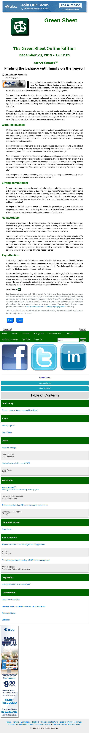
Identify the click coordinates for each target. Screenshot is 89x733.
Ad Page (69, 334)
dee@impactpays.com (35, 307)
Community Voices (43, 724)
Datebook (26, 334)
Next (20, 320)
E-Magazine (39, 334)
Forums (14, 334)
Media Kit (26, 339)
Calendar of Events (25, 724)
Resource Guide (54, 334)
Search (83, 340)
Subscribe (7, 329)
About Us (38, 339)
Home (4, 334)
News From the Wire (49, 722)
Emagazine (25, 722)
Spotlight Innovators (10, 339)
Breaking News (66, 722)
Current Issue (44, 378)
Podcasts (11, 724)
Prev (10, 320)
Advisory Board (74, 724)
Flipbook (35, 722)
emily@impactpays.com (56, 307)
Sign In (82, 329)
